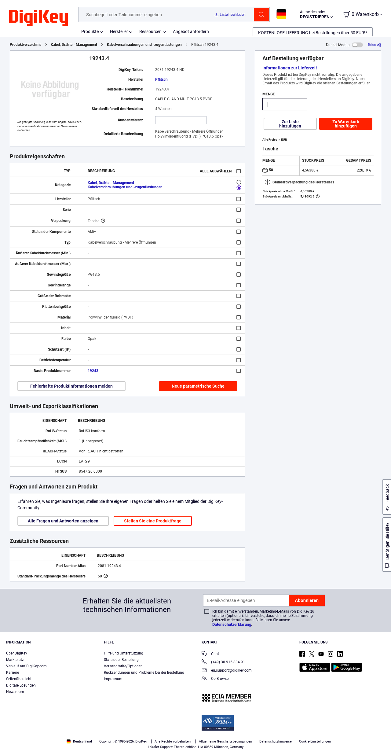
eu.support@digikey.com (227, 671)
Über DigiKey (16, 653)
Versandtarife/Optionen (123, 666)
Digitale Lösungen (21, 685)
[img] (38, 18)
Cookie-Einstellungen (315, 741)
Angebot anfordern (191, 31)
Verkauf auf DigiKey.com (26, 666)
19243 (93, 371)
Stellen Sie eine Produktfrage (152, 520)
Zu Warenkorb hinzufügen (345, 123)
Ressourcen (150, 31)
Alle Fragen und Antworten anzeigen (63, 520)
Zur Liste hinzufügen (290, 123)
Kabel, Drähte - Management (74, 44)
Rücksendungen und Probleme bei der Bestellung (144, 672)
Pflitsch (161, 79)
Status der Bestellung (121, 660)
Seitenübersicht (18, 679)
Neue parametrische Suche (198, 386)
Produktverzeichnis (25, 44)
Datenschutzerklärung (231, 624)
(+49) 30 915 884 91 (223, 662)
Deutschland (79, 741)
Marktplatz (15, 660)
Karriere (12, 672)
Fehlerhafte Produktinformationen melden (71, 386)
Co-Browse (215, 679)
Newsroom (15, 692)
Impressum (113, 679)
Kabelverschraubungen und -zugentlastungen (144, 44)
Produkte (90, 31)
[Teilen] (374, 45)
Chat (210, 654)
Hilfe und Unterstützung (123, 653)
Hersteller (119, 31)
